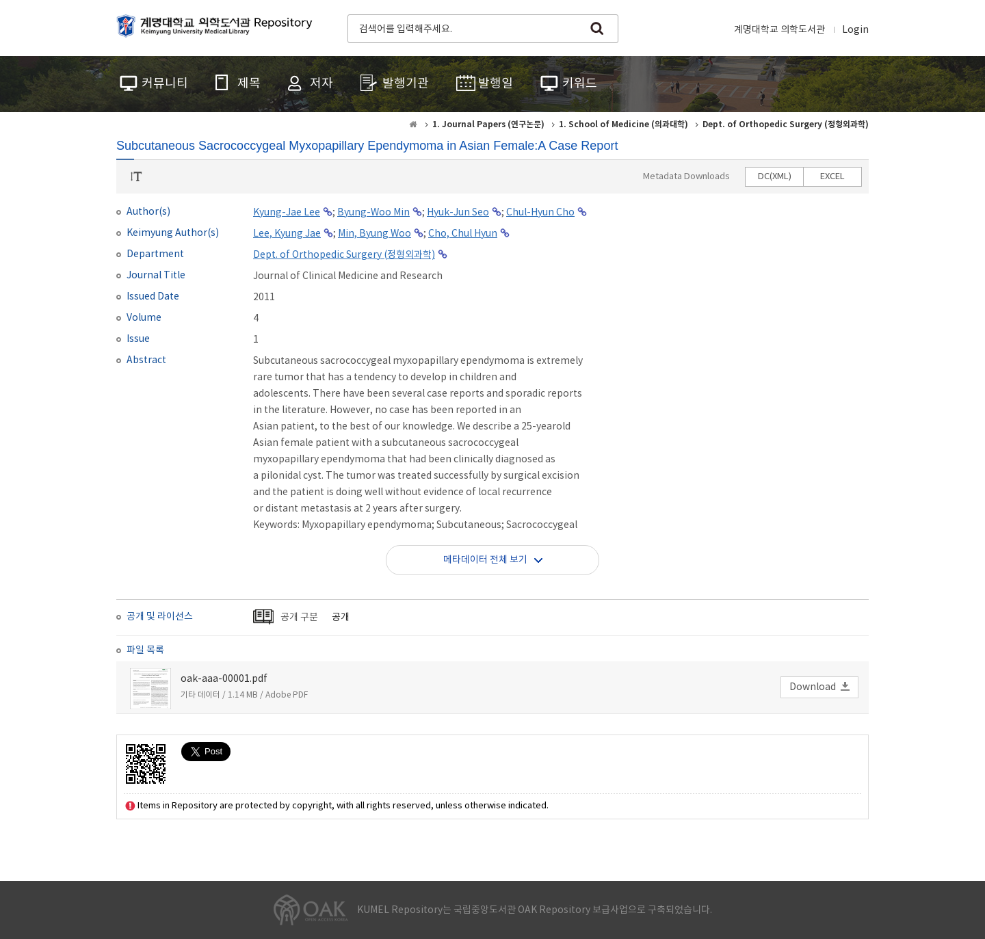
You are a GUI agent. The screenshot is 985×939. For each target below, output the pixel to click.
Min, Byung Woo (374, 233)
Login (855, 30)
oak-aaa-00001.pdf (224, 679)
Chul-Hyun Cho (540, 212)
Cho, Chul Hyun (462, 233)
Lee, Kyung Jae (287, 233)
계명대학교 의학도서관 (779, 30)
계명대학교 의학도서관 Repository (217, 27)
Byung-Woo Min (373, 212)
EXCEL (832, 177)
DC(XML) (774, 177)
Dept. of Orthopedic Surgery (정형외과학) (344, 255)
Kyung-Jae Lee (286, 212)
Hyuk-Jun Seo (458, 212)
